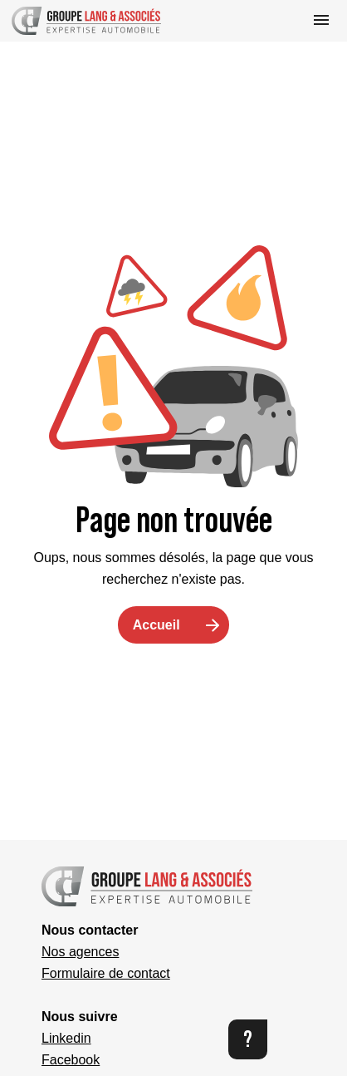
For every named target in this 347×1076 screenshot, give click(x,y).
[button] (86, 21)
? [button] (247, 1039)
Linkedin (66, 1038)
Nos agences (80, 952)
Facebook (71, 1060)
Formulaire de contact (106, 973)
